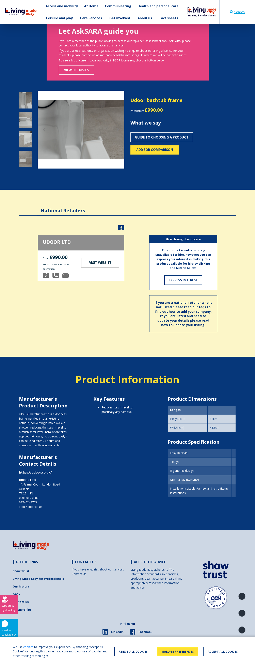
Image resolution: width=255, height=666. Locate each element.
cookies (28, 647)
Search (237, 12)
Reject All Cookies (133, 651)
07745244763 (28, 502)
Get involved (119, 18)
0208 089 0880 (28, 498)
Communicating (118, 6)
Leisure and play (59, 18)
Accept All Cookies (223, 651)
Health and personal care (158, 6)
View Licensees (76, 70)
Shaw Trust (21, 571)
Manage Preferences (177, 651)
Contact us (21, 602)
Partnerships (22, 609)
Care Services (91, 18)
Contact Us (79, 574)
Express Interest (183, 280)
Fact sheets (168, 18)
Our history (21, 586)
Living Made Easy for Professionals (38, 579)
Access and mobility (62, 6)
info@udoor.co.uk (30, 507)
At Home (91, 6)
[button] (44, 129)
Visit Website (100, 262)
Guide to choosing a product (162, 137)
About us (145, 18)
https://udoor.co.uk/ (35, 472)
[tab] (62, 207)
